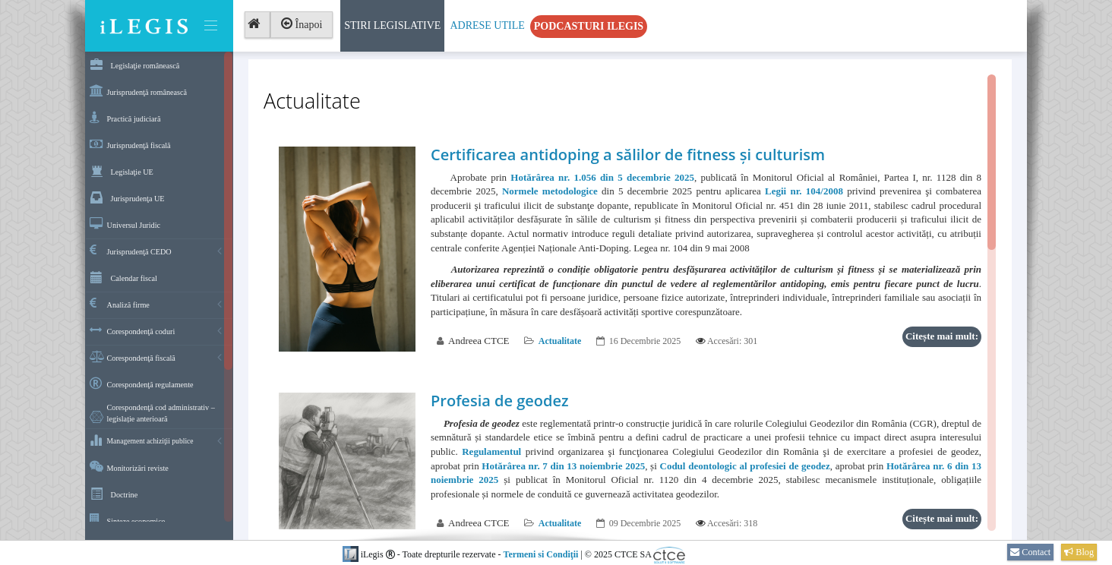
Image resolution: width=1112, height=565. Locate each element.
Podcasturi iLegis (588, 26)
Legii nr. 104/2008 (804, 191)
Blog (1079, 552)
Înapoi (301, 24)
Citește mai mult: (941, 336)
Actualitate (560, 341)
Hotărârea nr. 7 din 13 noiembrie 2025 (563, 466)
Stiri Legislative (392, 25)
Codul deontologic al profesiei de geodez (745, 466)
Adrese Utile (487, 25)
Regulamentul (491, 451)
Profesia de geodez (500, 400)
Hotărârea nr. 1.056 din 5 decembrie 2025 (602, 177)
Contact (1030, 552)
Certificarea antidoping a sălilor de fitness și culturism (628, 154)
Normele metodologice (550, 191)
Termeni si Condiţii (540, 554)
